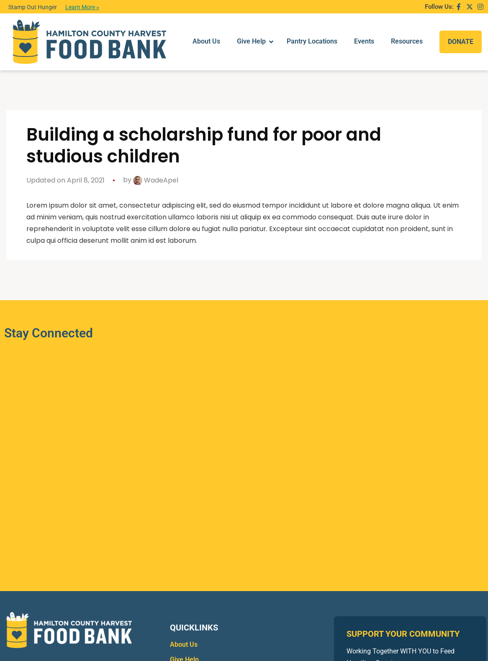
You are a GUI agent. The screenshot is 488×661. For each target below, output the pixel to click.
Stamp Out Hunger (32, 7)
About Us (184, 627)
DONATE (460, 33)
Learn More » (82, 7)
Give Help (184, 642)
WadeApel (155, 162)
